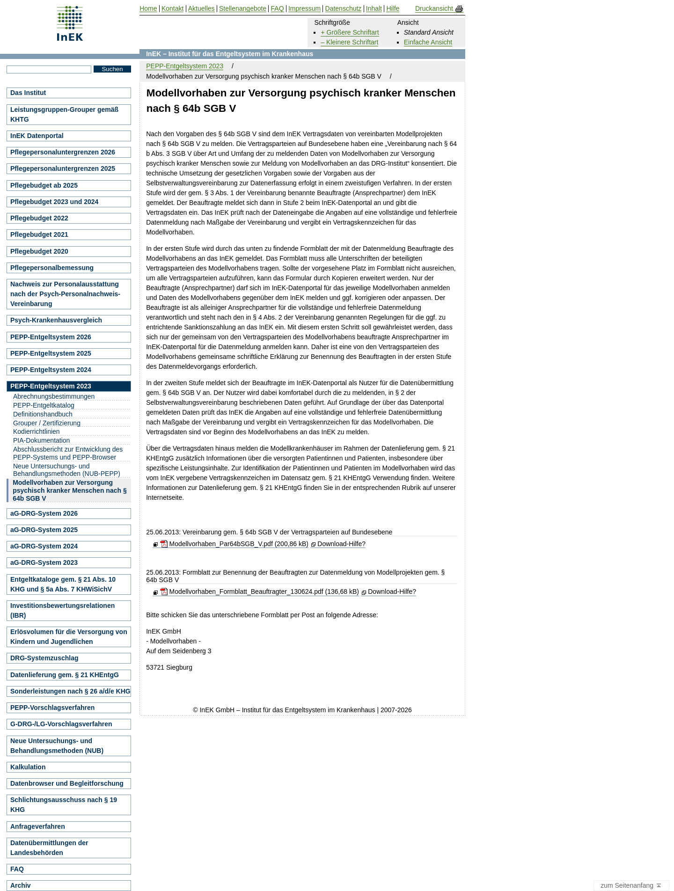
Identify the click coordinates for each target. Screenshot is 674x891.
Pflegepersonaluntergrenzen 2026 (62, 152)
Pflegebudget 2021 (39, 234)
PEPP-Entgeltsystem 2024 (50, 369)
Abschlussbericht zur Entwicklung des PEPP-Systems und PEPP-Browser (68, 453)
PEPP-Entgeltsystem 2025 (50, 353)
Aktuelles (201, 8)
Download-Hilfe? (341, 544)
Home (148, 8)
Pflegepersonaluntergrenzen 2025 (62, 168)
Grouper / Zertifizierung (47, 423)
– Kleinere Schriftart (349, 42)
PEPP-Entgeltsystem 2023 (184, 66)
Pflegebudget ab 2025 (44, 185)
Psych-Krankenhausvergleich (56, 320)
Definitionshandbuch (43, 414)
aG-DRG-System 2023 (44, 562)
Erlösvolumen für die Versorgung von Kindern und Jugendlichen (68, 636)
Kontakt (172, 8)
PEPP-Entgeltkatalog (43, 405)
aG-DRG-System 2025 (44, 529)
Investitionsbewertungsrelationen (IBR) (62, 610)
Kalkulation (27, 767)
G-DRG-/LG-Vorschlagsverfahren (61, 724)
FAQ (17, 869)
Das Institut (28, 92)
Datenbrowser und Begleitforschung (67, 783)
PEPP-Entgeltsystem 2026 (50, 337)
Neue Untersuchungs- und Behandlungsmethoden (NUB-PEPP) (66, 470)
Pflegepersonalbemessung (52, 267)
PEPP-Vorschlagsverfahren (52, 707)
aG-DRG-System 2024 (44, 546)
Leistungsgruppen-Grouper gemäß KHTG (64, 114)
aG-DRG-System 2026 (44, 513)
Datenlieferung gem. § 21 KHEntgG (64, 675)
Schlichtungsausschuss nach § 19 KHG (63, 804)
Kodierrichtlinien (36, 431)
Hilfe (392, 8)
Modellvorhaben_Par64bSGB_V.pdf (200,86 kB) (234, 544)
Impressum (304, 8)
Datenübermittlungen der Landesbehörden (49, 847)
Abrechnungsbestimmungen (54, 396)
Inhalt (374, 8)
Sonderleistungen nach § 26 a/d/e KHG (70, 691)
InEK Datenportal (37, 135)
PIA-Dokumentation (41, 440)
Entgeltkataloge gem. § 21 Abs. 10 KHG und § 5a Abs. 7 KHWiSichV (63, 584)
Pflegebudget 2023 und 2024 (54, 201)
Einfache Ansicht (428, 42)
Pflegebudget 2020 (39, 251)
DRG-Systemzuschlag (44, 658)
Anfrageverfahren (37, 826)
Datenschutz (343, 8)
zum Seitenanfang (631, 886)
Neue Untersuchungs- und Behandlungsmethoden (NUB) (56, 745)
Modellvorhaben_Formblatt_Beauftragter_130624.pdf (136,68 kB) (259, 591)
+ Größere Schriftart (350, 32)
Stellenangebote (242, 8)
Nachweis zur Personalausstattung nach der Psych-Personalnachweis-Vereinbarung (65, 293)
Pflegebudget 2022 (39, 218)
